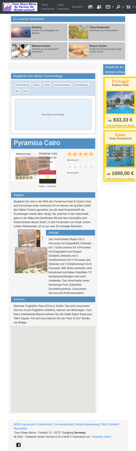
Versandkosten (64, 424)
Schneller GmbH (101, 436)
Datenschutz (45, 424)
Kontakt (113, 424)
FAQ (103, 424)
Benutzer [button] (77, 6)
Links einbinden (63, 7)
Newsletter (20, 428)
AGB (16, 424)
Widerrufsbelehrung (87, 424)
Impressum (28, 424)
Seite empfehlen (47, 7)
